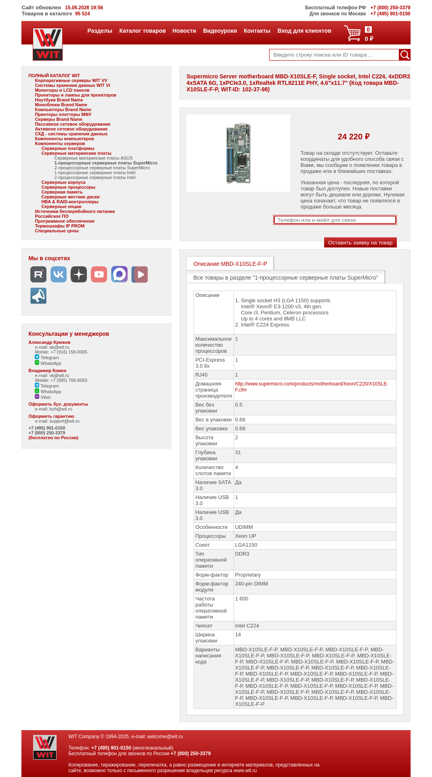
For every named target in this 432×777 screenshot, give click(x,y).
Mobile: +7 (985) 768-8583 (61, 380)
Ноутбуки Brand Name (59, 99)
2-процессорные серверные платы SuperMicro (102, 167)
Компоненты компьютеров (64, 138)
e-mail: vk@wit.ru (52, 375)
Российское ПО (51, 216)
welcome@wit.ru (165, 736)
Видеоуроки (219, 30)
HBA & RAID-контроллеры (69, 201)
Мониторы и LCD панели (62, 90)
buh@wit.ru (61, 408)
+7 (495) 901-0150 (46, 427)
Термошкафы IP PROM (59, 225)
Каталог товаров (142, 30)
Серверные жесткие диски (70, 196)
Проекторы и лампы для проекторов (75, 95)
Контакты (257, 30)
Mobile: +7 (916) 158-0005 (61, 352)
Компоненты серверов (60, 143)
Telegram (47, 357)
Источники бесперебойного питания (75, 211)
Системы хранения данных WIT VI (72, 85)
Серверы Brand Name (58, 119)
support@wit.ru (65, 421)
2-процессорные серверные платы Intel (94, 177)
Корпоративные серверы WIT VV (71, 80)
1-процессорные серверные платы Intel (94, 172)
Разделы (99, 30)
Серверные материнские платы (76, 153)
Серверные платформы (67, 148)
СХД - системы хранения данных (71, 133)
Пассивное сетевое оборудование (72, 124)
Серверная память (61, 192)
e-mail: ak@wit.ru (52, 347)
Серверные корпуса (63, 182)
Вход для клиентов (304, 30)
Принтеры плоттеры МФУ (63, 114)
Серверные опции (61, 206)
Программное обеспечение (65, 221)
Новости (184, 30)
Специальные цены (56, 230)
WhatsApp (48, 363)
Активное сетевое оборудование (71, 128)
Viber (43, 397)
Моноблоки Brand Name (61, 104)
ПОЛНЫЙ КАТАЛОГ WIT (54, 75)
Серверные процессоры (68, 187)
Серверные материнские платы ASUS (93, 158)
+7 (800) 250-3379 (46, 432)
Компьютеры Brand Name (63, 109)
